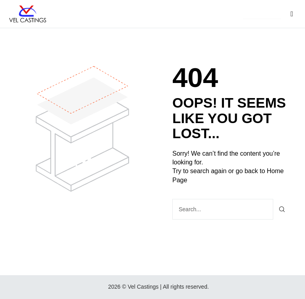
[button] (262, 14)
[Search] (282, 209)
